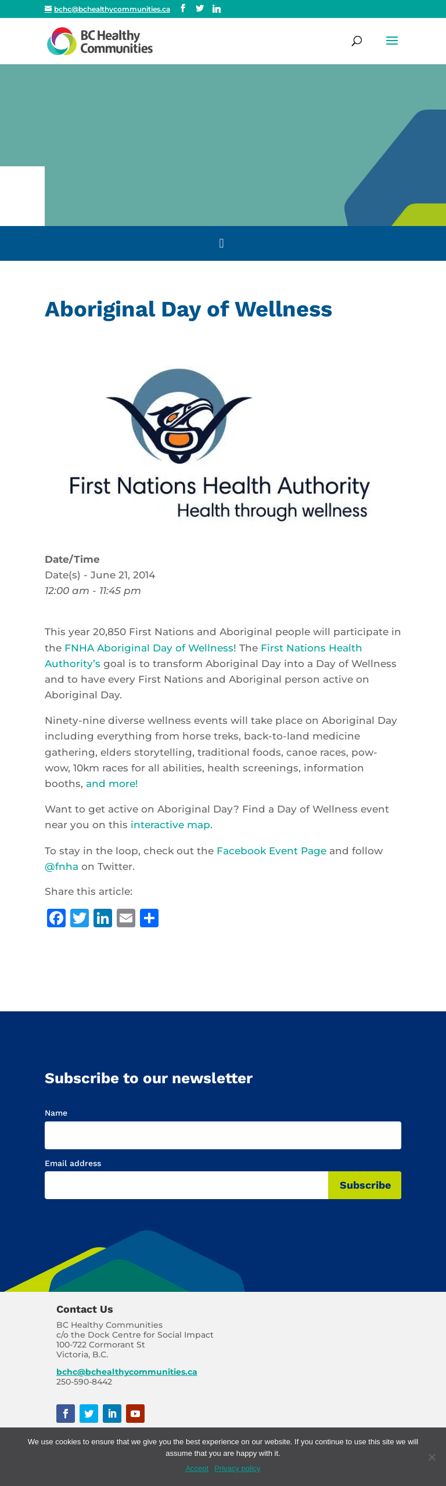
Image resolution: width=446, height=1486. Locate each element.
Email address (73, 1163)
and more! (112, 783)
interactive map (170, 825)
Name (56, 1112)
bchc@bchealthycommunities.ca (126, 1372)
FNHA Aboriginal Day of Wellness (148, 648)
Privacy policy (237, 1468)
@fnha (61, 866)
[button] (392, 48)
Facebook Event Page (271, 851)
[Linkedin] (217, 9)
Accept (196, 1468)
